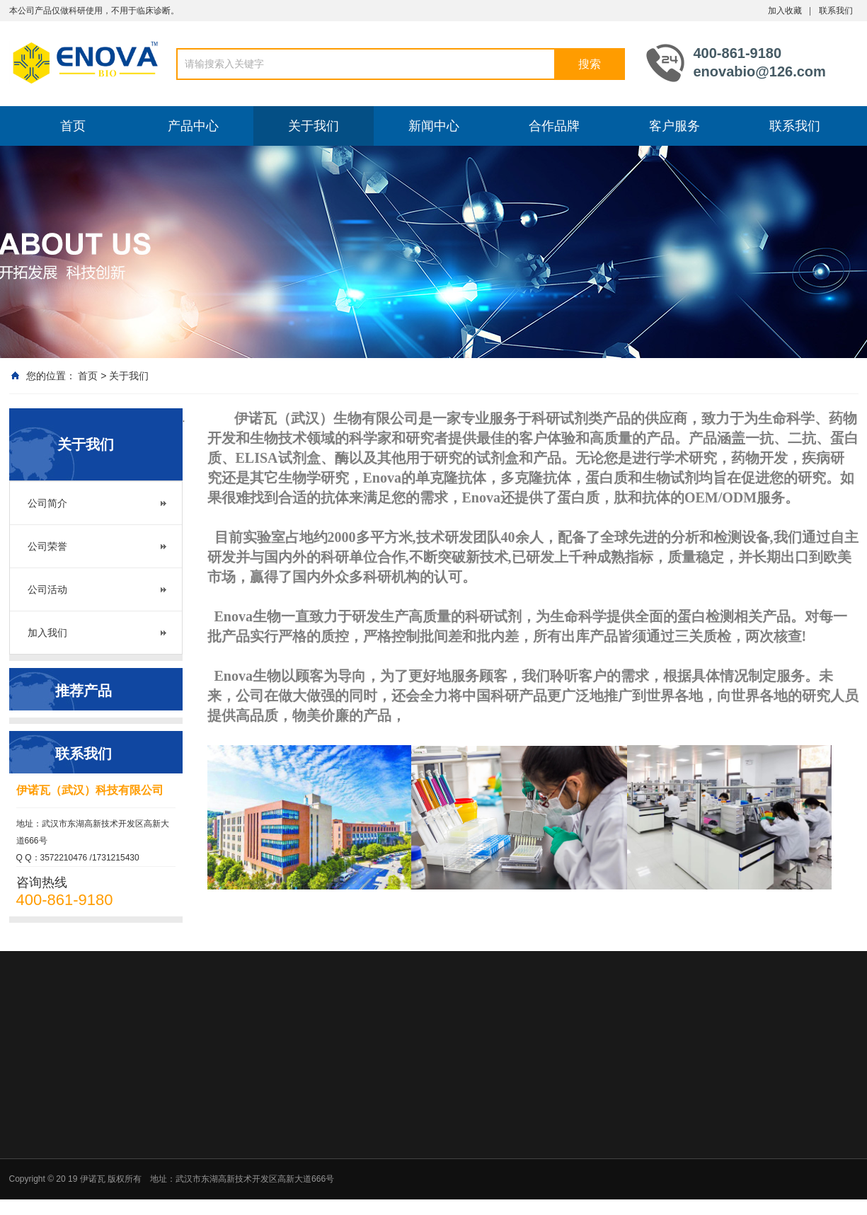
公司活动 (47, 589)
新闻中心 (433, 126)
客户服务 (674, 126)
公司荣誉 (47, 546)
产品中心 (193, 126)
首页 (73, 126)
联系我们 (836, 11)
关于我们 (313, 126)
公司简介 (47, 503)
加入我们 (47, 632)
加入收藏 (785, 11)
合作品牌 (554, 126)
